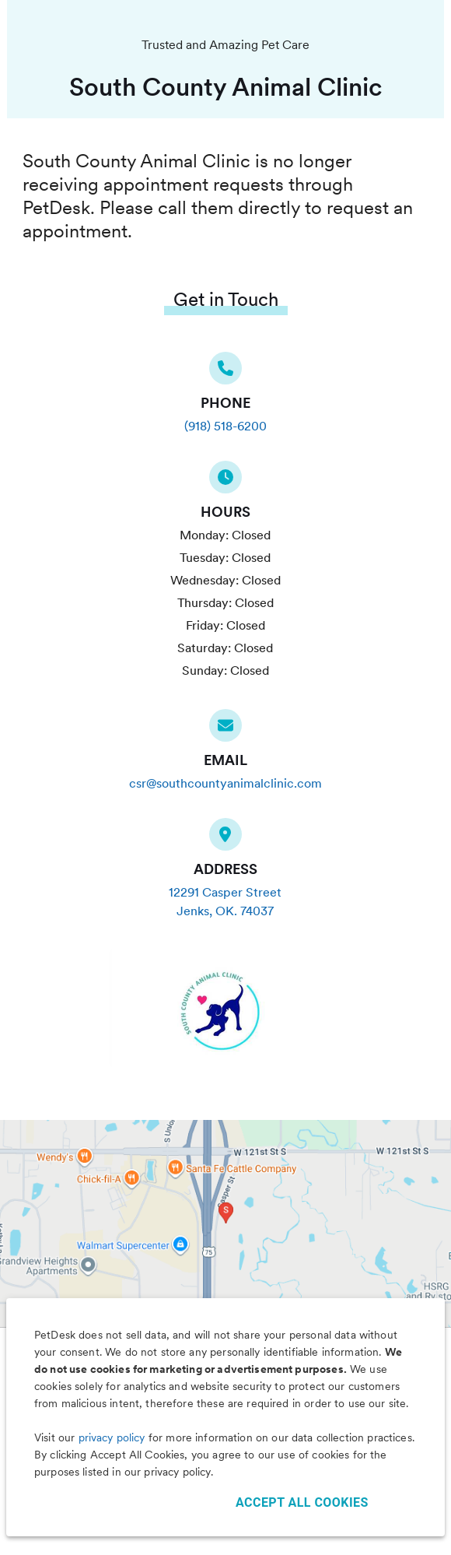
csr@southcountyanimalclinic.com (225, 783)
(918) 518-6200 (225, 426)
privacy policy (112, 1437)
